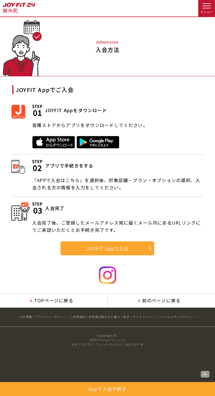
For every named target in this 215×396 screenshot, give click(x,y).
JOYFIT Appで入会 (107, 248)
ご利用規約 (78, 317)
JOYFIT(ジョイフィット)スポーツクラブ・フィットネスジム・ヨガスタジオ (107, 342)
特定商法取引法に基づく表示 (109, 317)
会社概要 (26, 317)
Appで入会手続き (107, 388)
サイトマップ (142, 317)
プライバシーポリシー (51, 317)
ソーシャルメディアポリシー (175, 317)
